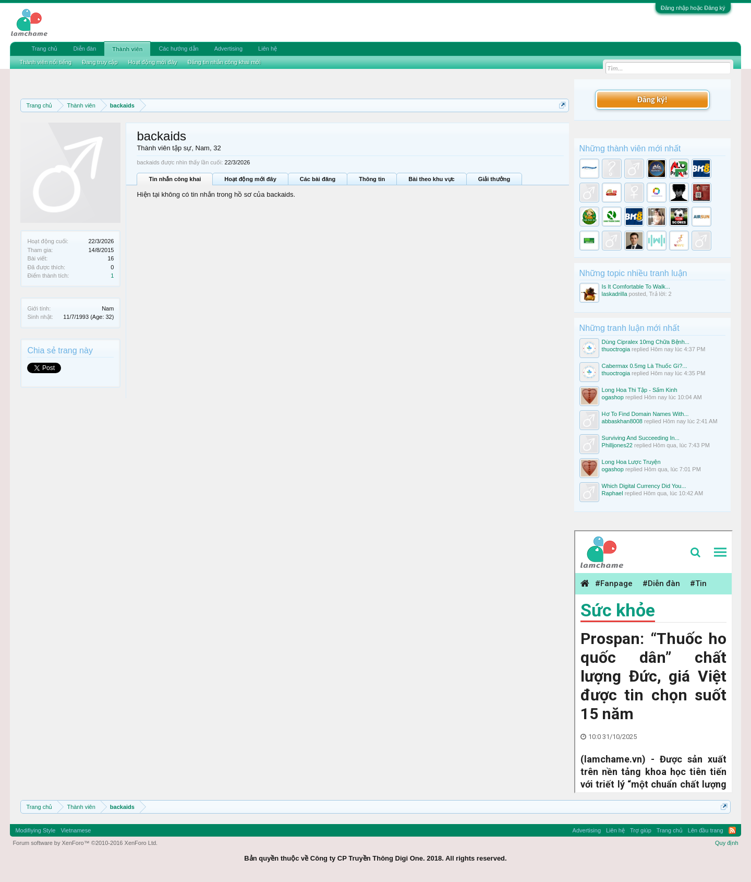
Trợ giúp (640, 830)
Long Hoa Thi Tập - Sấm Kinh (639, 390)
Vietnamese (75, 830)
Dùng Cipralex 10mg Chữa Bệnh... (645, 342)
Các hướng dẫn (178, 48)
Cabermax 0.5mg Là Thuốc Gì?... (644, 366)
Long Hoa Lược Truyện (631, 462)
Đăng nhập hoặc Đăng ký (693, 8)
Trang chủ (44, 48)
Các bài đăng (317, 179)
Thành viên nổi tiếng (45, 62)
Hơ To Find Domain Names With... (645, 414)
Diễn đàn (84, 48)
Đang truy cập (99, 62)
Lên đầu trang (705, 830)
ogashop (613, 397)
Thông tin (372, 179)
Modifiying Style (35, 830)
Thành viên (127, 49)
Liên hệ (267, 48)
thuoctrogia (616, 349)
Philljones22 (617, 445)
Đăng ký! (652, 99)
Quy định (726, 843)
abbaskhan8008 (622, 421)
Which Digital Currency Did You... (644, 486)
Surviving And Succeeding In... (641, 438)
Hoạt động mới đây (250, 179)
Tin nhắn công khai (175, 179)
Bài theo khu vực (431, 179)
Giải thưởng (494, 179)
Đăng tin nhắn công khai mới (224, 62)
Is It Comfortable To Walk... (636, 286)
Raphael (612, 493)
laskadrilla (614, 294)
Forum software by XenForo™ (85, 843)
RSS (732, 830)
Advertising (228, 48)
